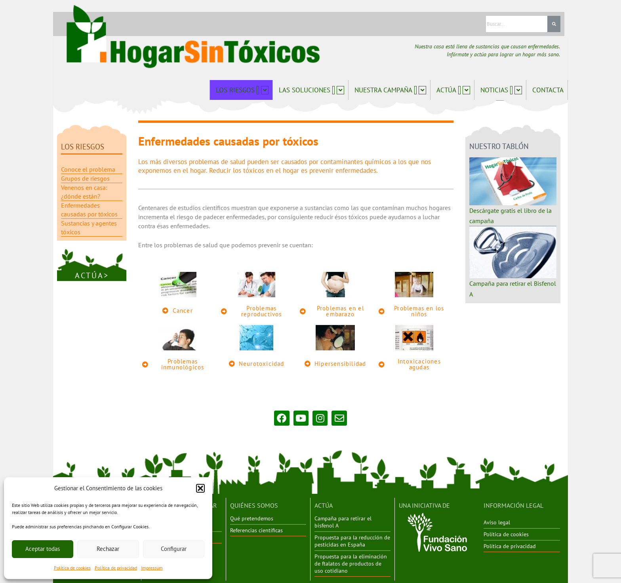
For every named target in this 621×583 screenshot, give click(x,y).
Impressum (152, 568)
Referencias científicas (256, 529)
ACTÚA (323, 505)
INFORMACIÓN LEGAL (513, 505)
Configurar (174, 548)
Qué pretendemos (251, 518)
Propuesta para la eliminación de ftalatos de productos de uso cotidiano (350, 562)
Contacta (548, 90)
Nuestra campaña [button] (390, 90)
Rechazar (108, 548)
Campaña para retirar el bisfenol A (342, 521)
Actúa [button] (453, 90)
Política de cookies (72, 568)
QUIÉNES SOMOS (254, 505)
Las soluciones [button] (311, 90)
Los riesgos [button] (242, 90)
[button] (200, 488)
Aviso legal (497, 522)
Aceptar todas (42, 548)
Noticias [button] (501, 90)
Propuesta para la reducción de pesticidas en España (352, 540)
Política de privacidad (116, 568)
